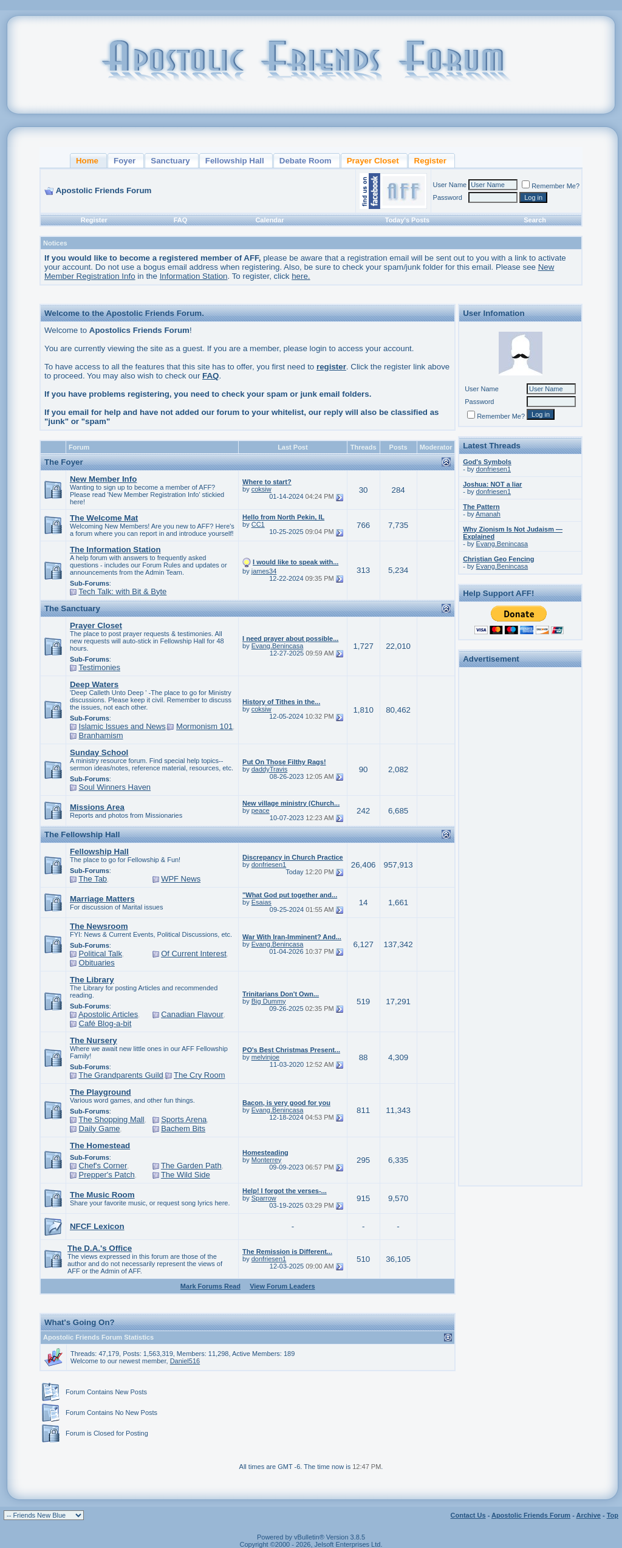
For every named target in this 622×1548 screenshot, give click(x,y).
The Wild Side (185, 1174)
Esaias (261, 902)
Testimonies (99, 667)
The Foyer (63, 462)
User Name (450, 184)
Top (612, 1515)
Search (535, 220)
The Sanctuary (72, 608)
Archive (588, 1515)
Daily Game (99, 1128)
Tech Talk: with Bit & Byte (122, 591)
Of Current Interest (194, 953)
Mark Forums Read (210, 1286)
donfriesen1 (269, 864)
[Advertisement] (520, 853)
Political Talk (100, 953)
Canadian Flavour (192, 1014)
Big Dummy (268, 1001)
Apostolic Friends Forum (530, 1515)
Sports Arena (184, 1119)
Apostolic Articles (108, 1014)
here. (301, 276)
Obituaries (97, 962)
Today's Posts (407, 220)
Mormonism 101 (204, 726)
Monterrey (266, 1159)
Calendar (269, 220)
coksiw (261, 489)
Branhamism (101, 735)
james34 (264, 571)
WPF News (180, 878)
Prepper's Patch (107, 1174)
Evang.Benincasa (277, 645)
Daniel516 (185, 1361)
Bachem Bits (183, 1128)
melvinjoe (265, 1057)
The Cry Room (199, 1075)
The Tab (92, 878)
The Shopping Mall (111, 1119)
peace (260, 810)
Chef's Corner (103, 1165)
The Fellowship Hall (82, 834)
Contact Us (468, 1515)
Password (447, 197)
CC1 (258, 524)
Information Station (194, 276)
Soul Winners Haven (115, 787)
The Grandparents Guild (120, 1075)
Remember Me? (550, 186)
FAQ (181, 220)
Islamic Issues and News (122, 726)
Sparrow (263, 1198)
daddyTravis (269, 769)
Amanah (488, 514)
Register (94, 220)
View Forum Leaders (282, 1286)
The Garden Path (191, 1165)
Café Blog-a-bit (105, 1023)
